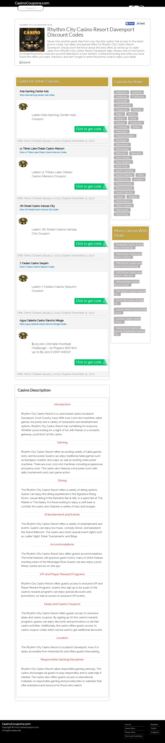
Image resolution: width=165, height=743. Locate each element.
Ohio (140, 175)
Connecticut (123, 105)
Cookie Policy (130, 728)
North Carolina (124, 170)
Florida (137, 109)
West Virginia (123, 205)
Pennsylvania (124, 183)
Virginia (133, 196)
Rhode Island (124, 188)
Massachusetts (125, 135)
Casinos (128, 724)
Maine (136, 127)
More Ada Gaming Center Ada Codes (37, 95)
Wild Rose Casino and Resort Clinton (128, 255)
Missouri (121, 153)
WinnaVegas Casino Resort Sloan (127, 283)
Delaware (121, 109)
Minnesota (122, 144)
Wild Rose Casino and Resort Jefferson (128, 274)
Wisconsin (122, 209)
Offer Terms (24, 140)
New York (121, 166)
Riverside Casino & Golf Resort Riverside (129, 246)
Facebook (154, 724)
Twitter (153, 728)
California (138, 96)
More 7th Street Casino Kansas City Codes (39, 209)
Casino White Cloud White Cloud (130, 311)
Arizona (136, 92)
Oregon (138, 179)
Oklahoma (122, 179)
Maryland (121, 131)
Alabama (121, 92)
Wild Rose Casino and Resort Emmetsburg (128, 265)
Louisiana (121, 127)
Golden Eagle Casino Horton (127, 320)
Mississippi (122, 148)
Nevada (136, 153)
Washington (123, 201)
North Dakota (124, 175)
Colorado (121, 101)
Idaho (119, 114)
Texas (119, 196)
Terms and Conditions (134, 736)
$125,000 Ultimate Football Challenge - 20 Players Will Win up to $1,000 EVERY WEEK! (54, 348)
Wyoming (122, 214)
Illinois (132, 114)
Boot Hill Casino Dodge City (129, 302)
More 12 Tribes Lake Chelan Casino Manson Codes (43, 152)
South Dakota (124, 192)
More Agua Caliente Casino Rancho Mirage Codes (43, 324)
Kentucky (136, 122)
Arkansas (121, 96)
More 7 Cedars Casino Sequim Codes (37, 267)
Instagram (155, 732)
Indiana (120, 118)
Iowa (133, 118)
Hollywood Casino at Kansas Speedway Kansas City (129, 331)
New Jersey (123, 157)
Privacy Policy (130, 732)
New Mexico (123, 162)
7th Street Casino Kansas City (130, 292)
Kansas (120, 122)
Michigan (121, 140)
